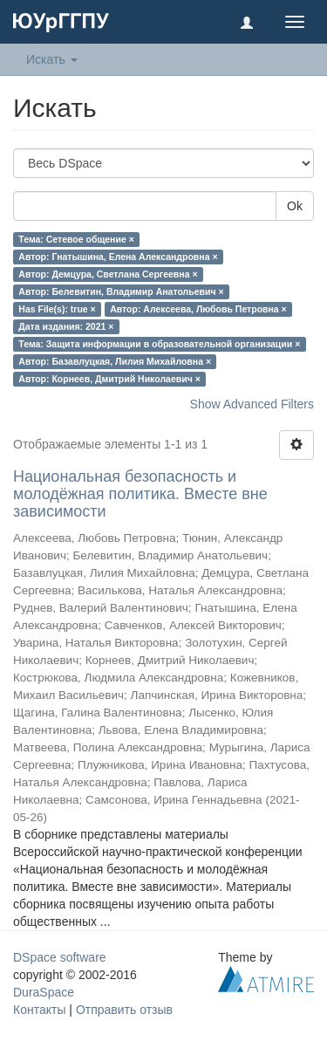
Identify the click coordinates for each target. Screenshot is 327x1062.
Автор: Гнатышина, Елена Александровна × (117, 256)
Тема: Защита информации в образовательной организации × (159, 344)
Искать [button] (52, 59)
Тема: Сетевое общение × (76, 239)
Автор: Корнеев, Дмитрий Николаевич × (109, 378)
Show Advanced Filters (252, 404)
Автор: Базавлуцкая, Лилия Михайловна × (114, 361)
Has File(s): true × (56, 309)
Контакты (39, 1010)
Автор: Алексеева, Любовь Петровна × (198, 309)
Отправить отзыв (124, 1010)
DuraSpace (43, 992)
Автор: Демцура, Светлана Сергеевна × (107, 274)
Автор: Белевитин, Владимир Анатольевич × (120, 291)
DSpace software (59, 957)
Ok (295, 206)
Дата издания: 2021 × (65, 326)
